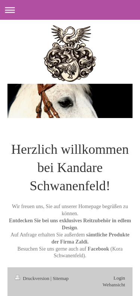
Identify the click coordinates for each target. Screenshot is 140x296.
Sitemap (61, 278)
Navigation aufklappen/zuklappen (70, 10)
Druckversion (32, 278)
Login (119, 278)
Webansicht (114, 284)
